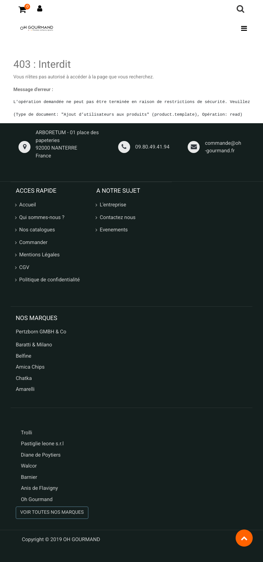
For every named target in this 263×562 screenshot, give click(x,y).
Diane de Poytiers (41, 455)
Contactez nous (117, 217)
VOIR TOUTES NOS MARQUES (52, 512)
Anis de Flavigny (39, 488)
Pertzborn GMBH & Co (41, 332)
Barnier (29, 477)
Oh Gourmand (36, 499)
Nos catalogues (37, 230)
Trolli (26, 433)
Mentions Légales (39, 255)
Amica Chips (30, 367)
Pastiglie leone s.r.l (43, 443)
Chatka (24, 378)
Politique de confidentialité (49, 280)
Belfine (24, 356)
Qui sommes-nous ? (41, 217)
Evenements (114, 230)
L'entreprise (113, 205)
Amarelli (25, 389)
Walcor (29, 466)
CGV (24, 267)
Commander (33, 242)
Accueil (27, 205)
